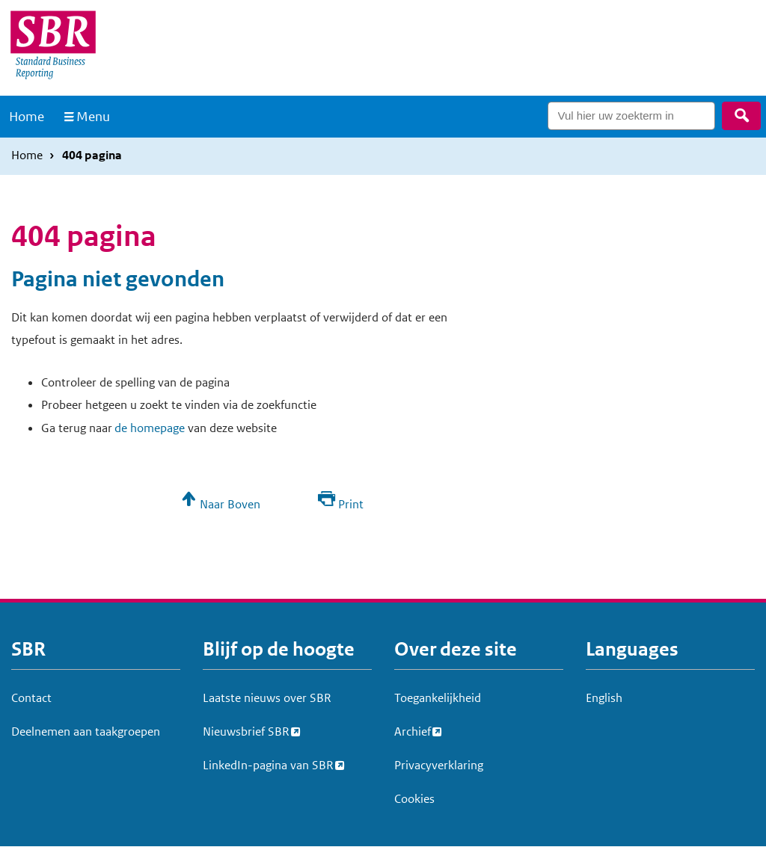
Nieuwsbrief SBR (246, 729)
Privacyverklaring (438, 765)
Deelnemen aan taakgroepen (85, 731)
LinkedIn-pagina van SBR (268, 763)
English (604, 698)
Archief (412, 729)
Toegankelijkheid (437, 698)
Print (351, 504)
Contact (31, 698)
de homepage (149, 428)
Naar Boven (230, 504)
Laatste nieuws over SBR (267, 698)
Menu (93, 116)
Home (26, 116)
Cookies (414, 799)
